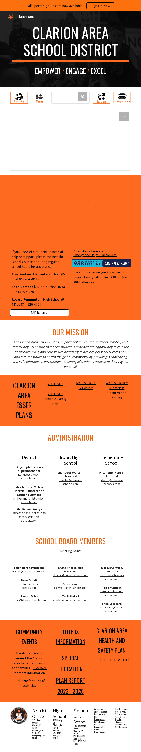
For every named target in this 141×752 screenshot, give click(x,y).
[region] (70, 5)
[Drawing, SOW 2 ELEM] (70, 141)
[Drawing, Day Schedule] (70, 98)
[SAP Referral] (39, 313)
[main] (70, 42)
